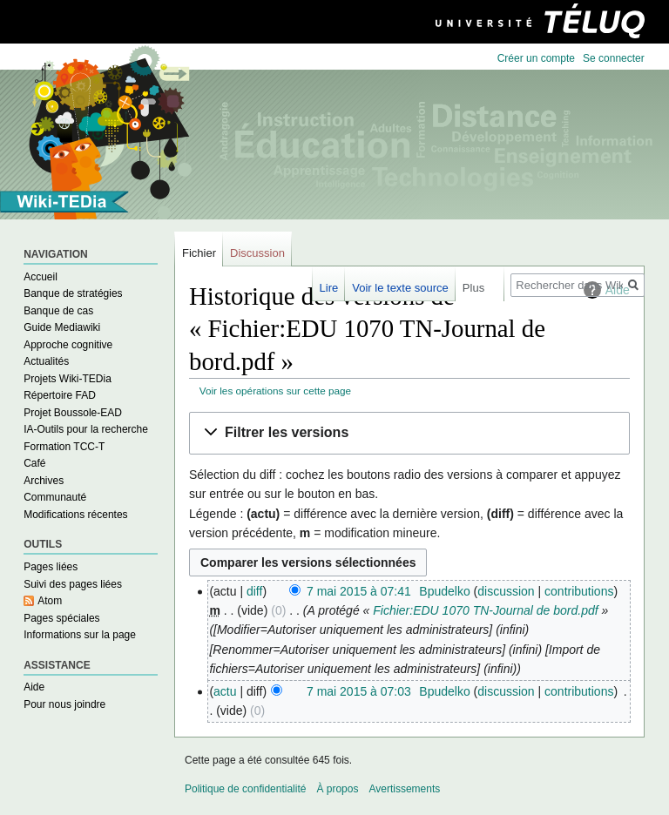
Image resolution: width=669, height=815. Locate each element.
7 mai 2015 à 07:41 (359, 591)
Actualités (46, 361)
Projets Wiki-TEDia (68, 379)
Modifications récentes (75, 515)
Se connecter (614, 58)
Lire (329, 287)
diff (254, 591)
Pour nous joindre (64, 704)
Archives (44, 481)
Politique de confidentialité (245, 789)
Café (34, 463)
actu (224, 691)
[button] (409, 433)
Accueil (40, 277)
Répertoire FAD (60, 395)
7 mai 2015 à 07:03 (359, 691)
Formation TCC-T (64, 447)
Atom (49, 601)
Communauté (55, 497)
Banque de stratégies (73, 293)
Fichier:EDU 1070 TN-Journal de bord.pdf (485, 610)
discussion (505, 591)
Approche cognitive (68, 345)
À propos (337, 789)
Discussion (257, 252)
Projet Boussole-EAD (73, 413)
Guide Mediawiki (62, 327)
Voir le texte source (400, 287)
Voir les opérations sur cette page (275, 390)
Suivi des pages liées (73, 584)
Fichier (199, 252)
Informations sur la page (80, 635)
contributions (578, 591)
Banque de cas (58, 311)
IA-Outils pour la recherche (86, 429)
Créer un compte (536, 58)
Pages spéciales (61, 618)
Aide (34, 687)
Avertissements (404, 789)
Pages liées (51, 567)
